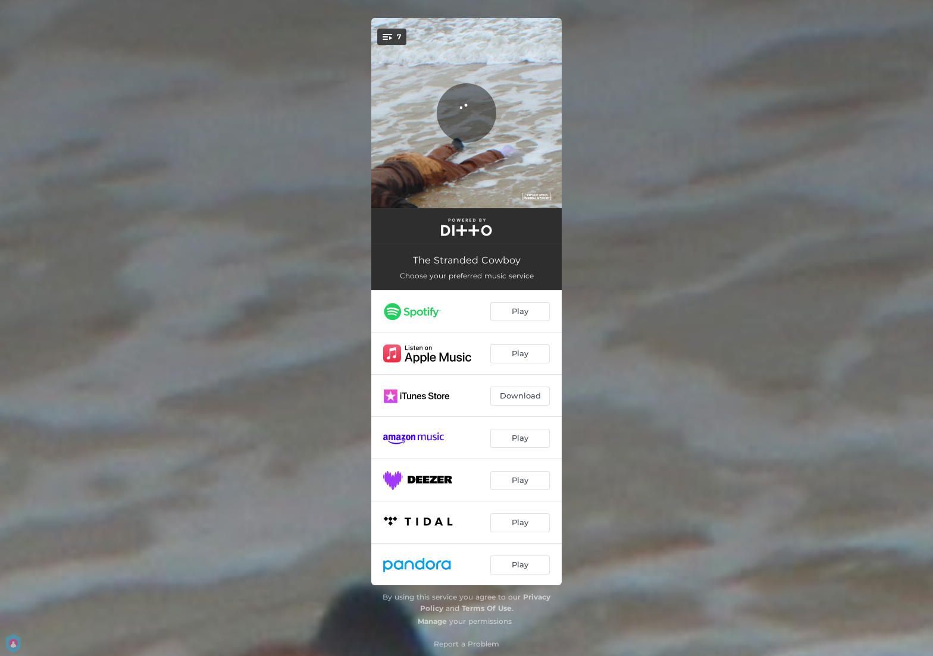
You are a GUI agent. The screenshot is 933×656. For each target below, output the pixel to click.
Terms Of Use (487, 608)
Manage (432, 621)
